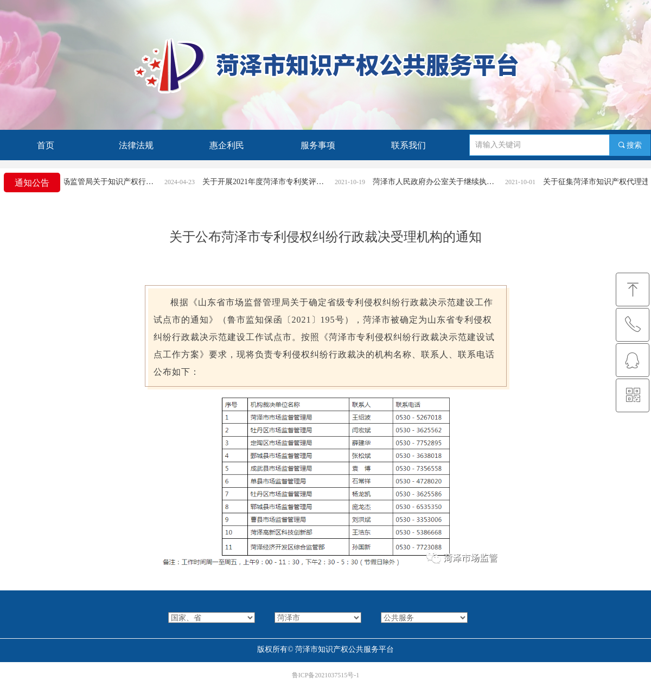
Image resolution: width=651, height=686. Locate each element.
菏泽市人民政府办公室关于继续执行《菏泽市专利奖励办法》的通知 (440, 182)
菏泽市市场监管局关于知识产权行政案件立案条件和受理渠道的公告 (100, 182)
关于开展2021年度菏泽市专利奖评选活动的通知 (270, 182)
